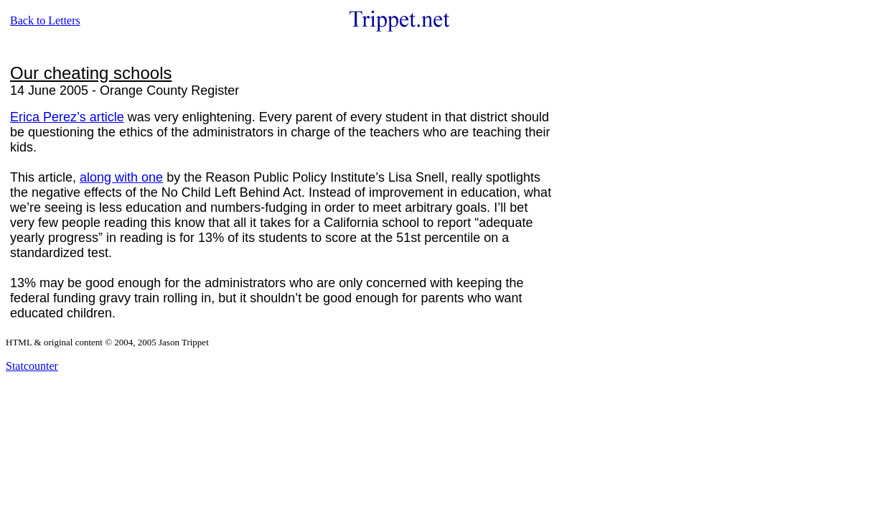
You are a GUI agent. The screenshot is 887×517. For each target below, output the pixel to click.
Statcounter (32, 366)
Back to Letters (45, 20)
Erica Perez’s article (67, 117)
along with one (121, 177)
